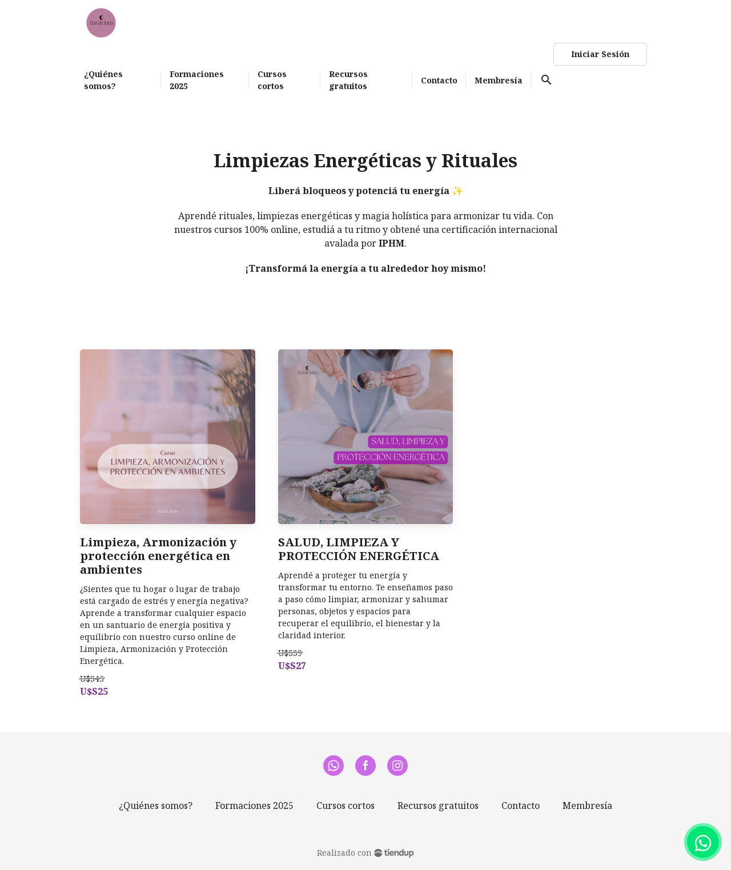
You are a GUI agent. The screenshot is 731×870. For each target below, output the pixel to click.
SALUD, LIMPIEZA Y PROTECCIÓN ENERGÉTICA (358, 549)
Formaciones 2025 (254, 805)
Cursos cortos (345, 805)
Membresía (587, 805)
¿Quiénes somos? (155, 805)
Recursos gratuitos (438, 805)
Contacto (520, 805)
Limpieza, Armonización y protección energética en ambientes (158, 556)
